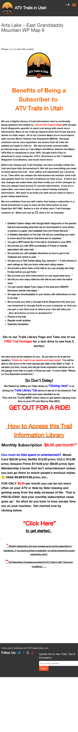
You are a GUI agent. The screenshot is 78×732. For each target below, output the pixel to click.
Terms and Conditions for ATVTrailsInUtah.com (24, 648)
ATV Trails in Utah (23, 7)
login (11, 49)
